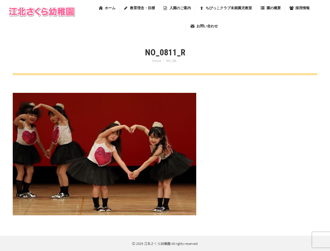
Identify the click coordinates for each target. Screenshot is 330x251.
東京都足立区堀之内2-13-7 (263, 6)
